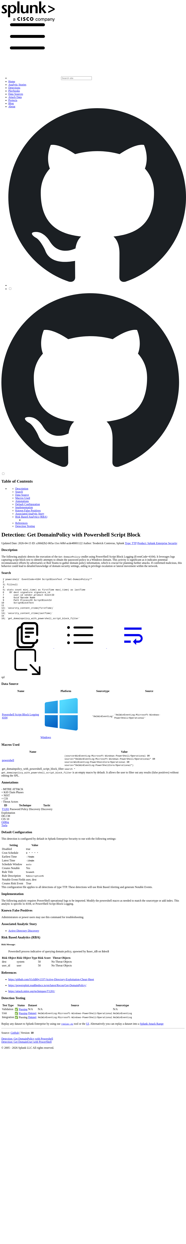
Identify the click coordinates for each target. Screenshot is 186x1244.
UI (87, 1032)
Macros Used (22, 498)
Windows (45, 745)
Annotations (22, 501)
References (21, 523)
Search (19, 491)
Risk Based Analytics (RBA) (31, 516)
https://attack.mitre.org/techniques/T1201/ (31, 999)
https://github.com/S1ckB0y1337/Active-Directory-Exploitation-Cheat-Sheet (51, 987)
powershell (8, 768)
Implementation (24, 507)
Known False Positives (28, 510)
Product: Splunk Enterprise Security (157, 543)
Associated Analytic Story (29, 513)
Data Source (22, 494)
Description (21, 488)
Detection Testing (25, 526)
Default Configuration (27, 504)
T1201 (5, 817)
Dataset (32, 1021)
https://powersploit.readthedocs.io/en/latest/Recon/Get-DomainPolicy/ (47, 993)
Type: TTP (131, 543)
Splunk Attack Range (151, 1032)
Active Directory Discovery (23, 939)
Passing (23, 1017)
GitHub (15, 1041)
